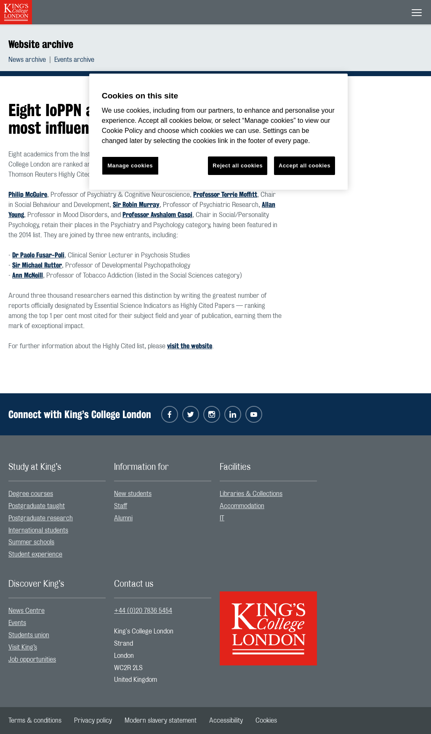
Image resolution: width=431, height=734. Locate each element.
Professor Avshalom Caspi (157, 215)
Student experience (35, 554)
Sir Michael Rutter (37, 265)
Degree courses (30, 493)
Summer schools (31, 542)
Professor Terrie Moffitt (225, 194)
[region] (218, 132)
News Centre (26, 610)
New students (133, 493)
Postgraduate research (40, 518)
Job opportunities (32, 659)
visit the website (189, 346)
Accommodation (242, 506)
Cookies (266, 720)
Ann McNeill (27, 275)
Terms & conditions (34, 720)
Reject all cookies (238, 165)
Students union (28, 635)
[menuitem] (31, 60)
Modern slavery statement (161, 720)
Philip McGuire (27, 194)
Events (17, 623)
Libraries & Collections (251, 493)
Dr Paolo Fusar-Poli (38, 255)
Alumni (123, 518)
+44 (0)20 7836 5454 (143, 610)
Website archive (40, 44)
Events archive (74, 59)
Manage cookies (130, 165)
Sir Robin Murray (136, 204)
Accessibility (226, 720)
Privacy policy (93, 720)
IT (222, 518)
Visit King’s (22, 647)
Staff (120, 506)
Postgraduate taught (36, 506)
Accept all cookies (304, 165)
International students (38, 530)
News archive (27, 59)
